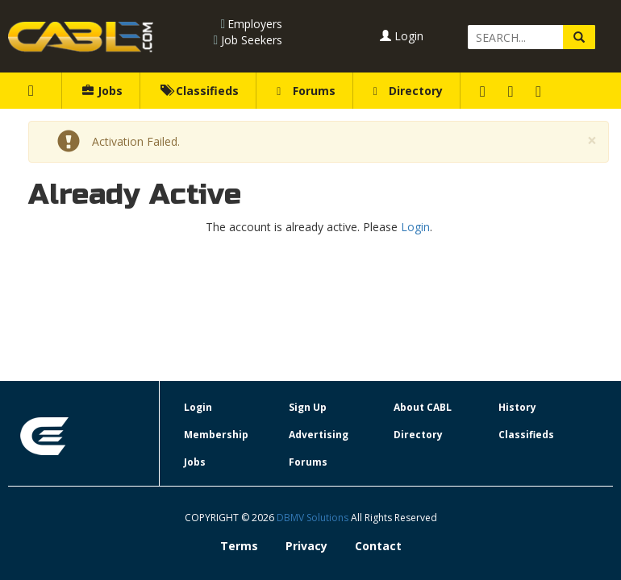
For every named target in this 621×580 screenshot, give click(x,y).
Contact (378, 545)
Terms (239, 545)
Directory (408, 90)
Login (401, 36)
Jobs (102, 90)
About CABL (423, 407)
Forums (306, 90)
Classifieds (199, 90)
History (517, 407)
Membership (216, 434)
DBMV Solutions (314, 517)
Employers (254, 23)
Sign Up (308, 407)
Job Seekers (251, 40)
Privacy (306, 545)
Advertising (318, 434)
